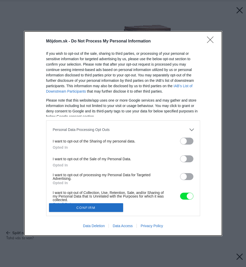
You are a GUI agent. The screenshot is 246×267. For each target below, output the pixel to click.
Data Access (123, 226)
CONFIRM (86, 208)
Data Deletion (94, 226)
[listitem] (123, 129)
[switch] (186, 141)
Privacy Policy (152, 226)
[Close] (212, 41)
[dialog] (123, 133)
